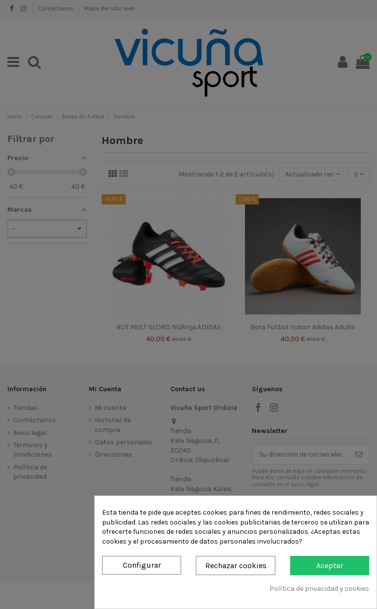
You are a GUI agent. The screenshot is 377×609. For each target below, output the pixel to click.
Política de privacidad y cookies (319, 588)
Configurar (142, 565)
